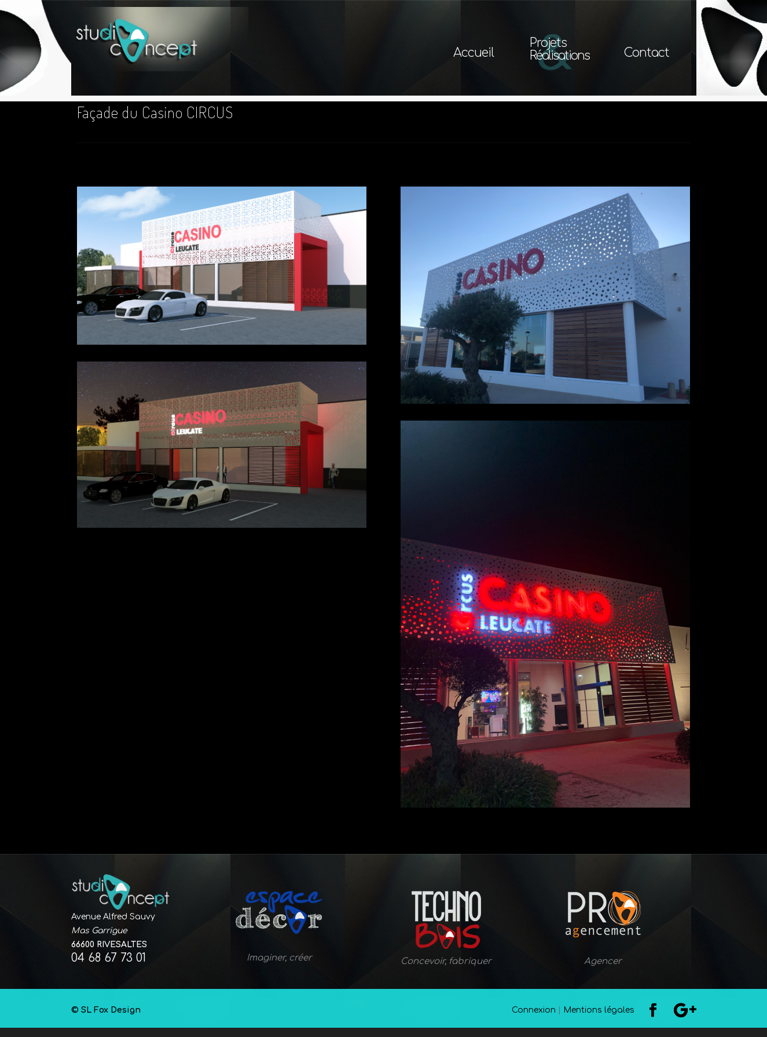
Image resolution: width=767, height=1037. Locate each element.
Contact (646, 54)
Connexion (534, 1018)
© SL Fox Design (270, 1018)
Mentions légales (598, 1018)
